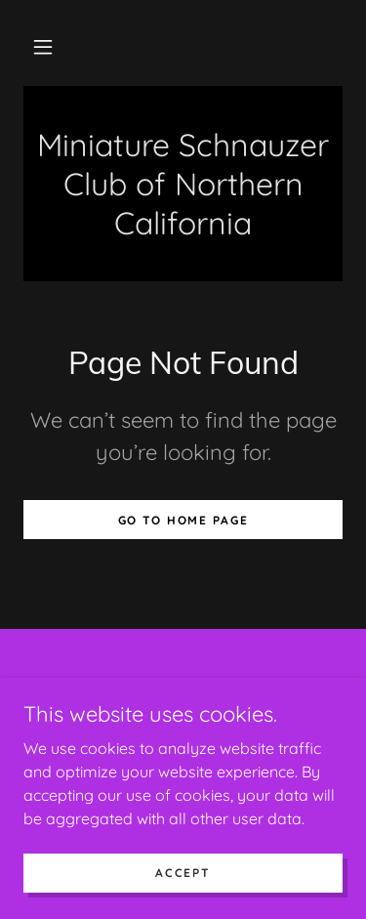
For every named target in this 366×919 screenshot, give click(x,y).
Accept (182, 872)
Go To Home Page (183, 520)
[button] (42, 46)
